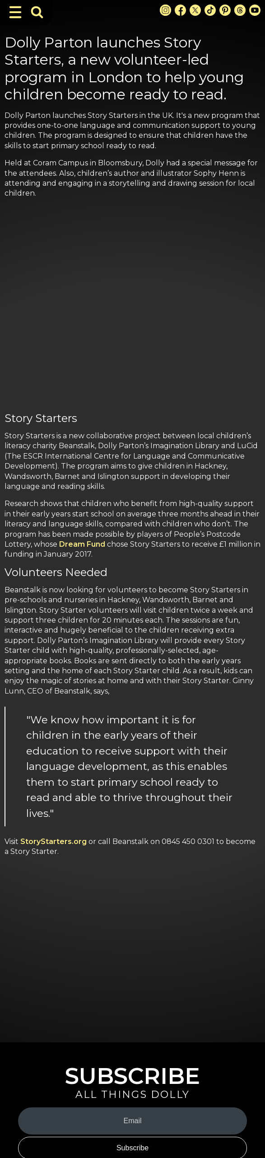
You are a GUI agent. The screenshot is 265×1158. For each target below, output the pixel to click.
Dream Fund (82, 544)
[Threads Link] (240, 10)
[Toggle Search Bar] (37, 12)
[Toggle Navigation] (15, 12)
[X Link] (195, 10)
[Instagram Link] (165, 10)
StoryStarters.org (53, 841)
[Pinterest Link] (225, 10)
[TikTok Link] (210, 10)
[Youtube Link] (254, 10)
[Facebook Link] (180, 10)
